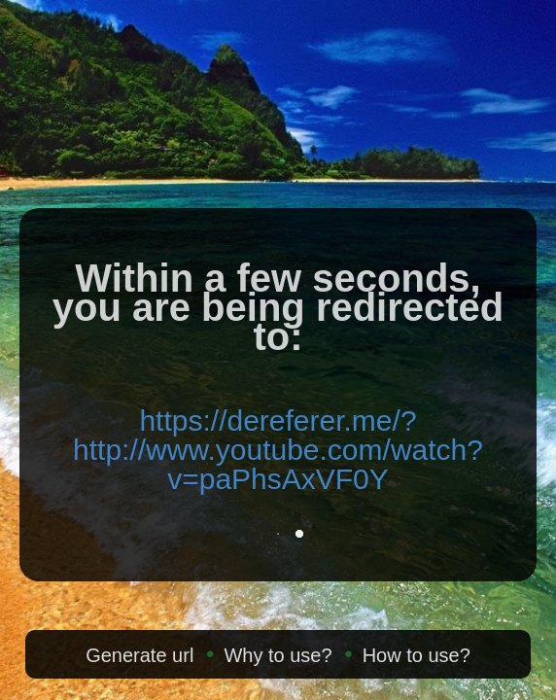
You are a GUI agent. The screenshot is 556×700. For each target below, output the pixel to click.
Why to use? (277, 655)
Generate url (139, 655)
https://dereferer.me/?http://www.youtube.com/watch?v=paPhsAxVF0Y (278, 449)
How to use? (416, 655)
